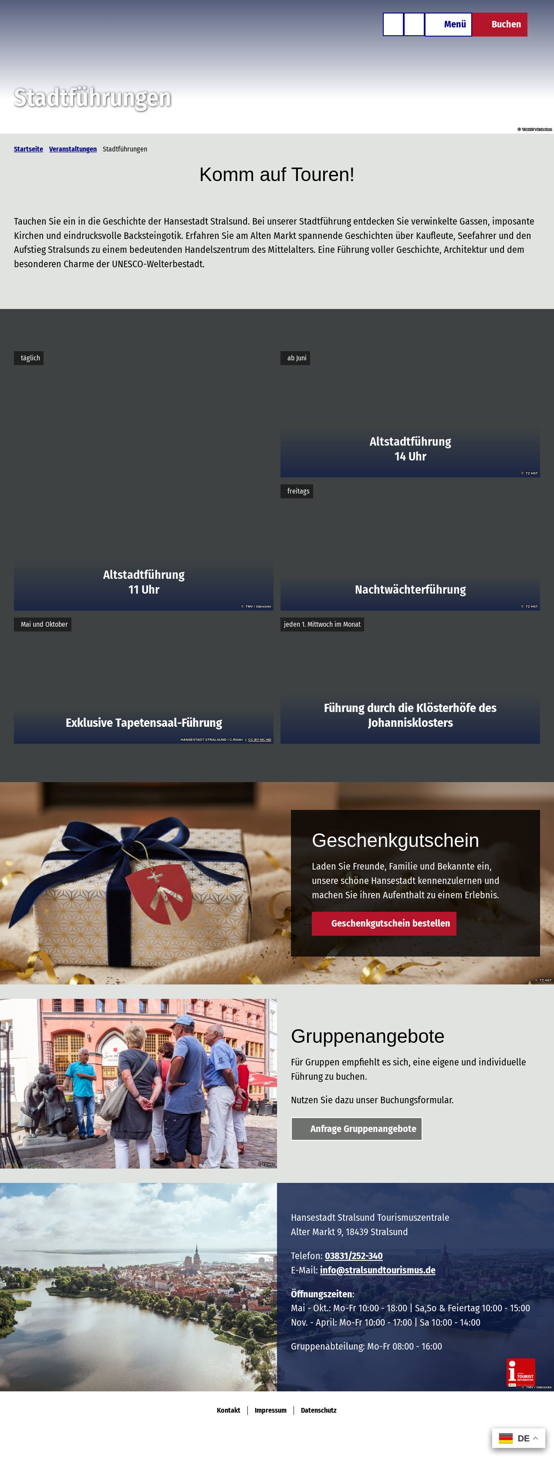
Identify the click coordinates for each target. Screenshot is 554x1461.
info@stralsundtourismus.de (378, 1270)
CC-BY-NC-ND (259, 740)
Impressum (271, 1410)
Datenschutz (319, 1410)
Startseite (28, 149)
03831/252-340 (354, 1256)
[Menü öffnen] (447, 25)
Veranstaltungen (73, 149)
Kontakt (228, 1410)
